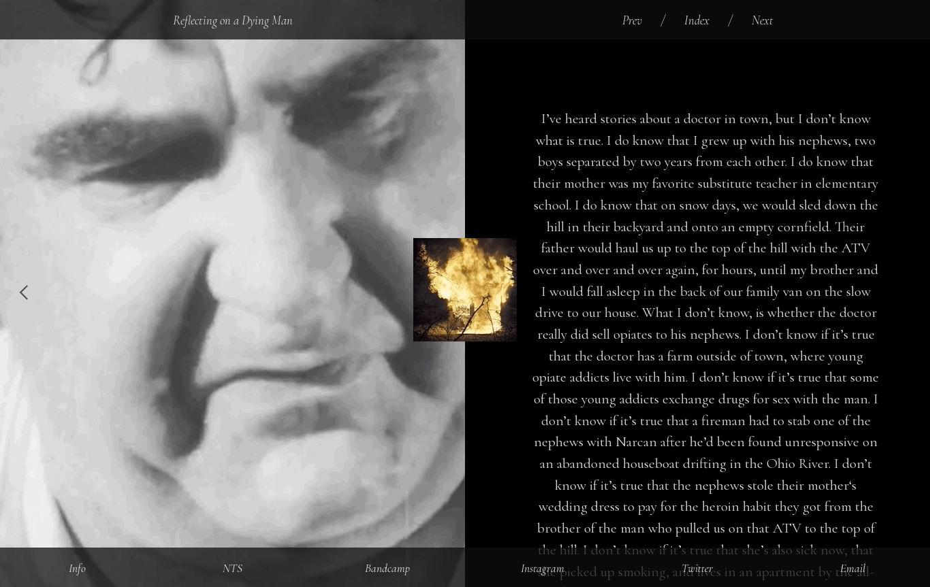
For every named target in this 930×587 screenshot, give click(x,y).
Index (696, 20)
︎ (23, 292)
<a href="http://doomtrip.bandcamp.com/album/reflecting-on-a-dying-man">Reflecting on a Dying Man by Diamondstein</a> (705, 65)
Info (77, 568)
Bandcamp (387, 568)
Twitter (697, 568)
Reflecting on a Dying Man (233, 20)
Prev (632, 20)
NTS (232, 568)
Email (852, 568)
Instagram (542, 568)
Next (762, 20)
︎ (906, 292)
